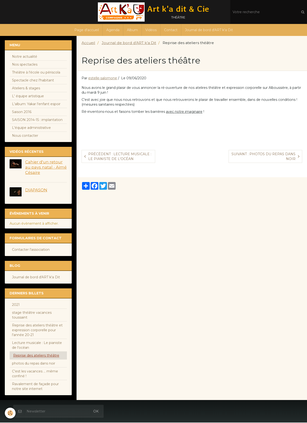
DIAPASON (36, 190)
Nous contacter (25, 136)
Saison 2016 (21, 112)
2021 (16, 305)
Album (132, 30)
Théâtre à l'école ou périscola (36, 73)
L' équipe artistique (28, 96)
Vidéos (151, 30)
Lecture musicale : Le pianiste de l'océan (37, 345)
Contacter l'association (31, 250)
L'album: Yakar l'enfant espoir (36, 104)
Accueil (88, 43)
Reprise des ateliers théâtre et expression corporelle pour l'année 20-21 (37, 330)
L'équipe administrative (31, 128)
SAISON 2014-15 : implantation (37, 120)
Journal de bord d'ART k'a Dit (209, 30)
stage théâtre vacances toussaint (32, 315)
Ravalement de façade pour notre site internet (35, 386)
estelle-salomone (102, 78)
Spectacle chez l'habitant (33, 81)
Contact (170, 30)
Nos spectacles (24, 65)
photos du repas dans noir (33, 364)
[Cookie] (10, 413)
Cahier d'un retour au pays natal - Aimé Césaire (46, 167)
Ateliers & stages (26, 88)
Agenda (112, 30)
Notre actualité (24, 57)
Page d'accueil (86, 30)
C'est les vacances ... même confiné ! (35, 374)
